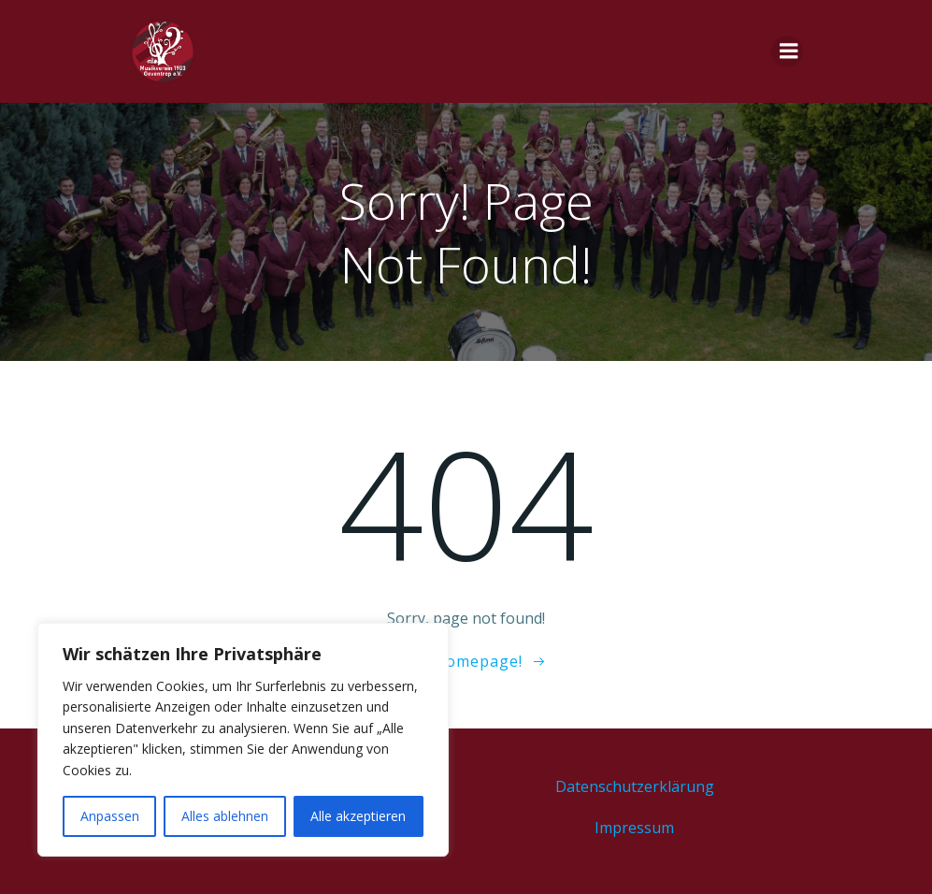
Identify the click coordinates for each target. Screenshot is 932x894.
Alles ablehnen (224, 816)
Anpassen (109, 816)
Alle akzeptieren (358, 816)
